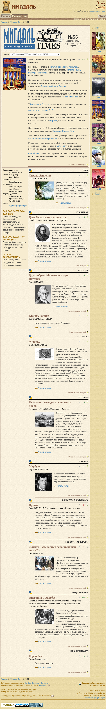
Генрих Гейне (71, 97)
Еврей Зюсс (36, 656)
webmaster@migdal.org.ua (95, 698)
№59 (99, 52)
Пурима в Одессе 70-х (63, 131)
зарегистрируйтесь (97, 11)
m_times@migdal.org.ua (18, 206)
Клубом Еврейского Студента (36, 683)
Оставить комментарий (77, 164)
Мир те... (35, 341)
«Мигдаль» (43, 685)
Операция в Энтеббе (42, 597)
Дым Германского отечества (47, 217)
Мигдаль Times (16, 22)
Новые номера (97, 28)
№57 (99, 97)
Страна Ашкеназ (40, 175)
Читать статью (65, 203)
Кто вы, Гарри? (39, 315)
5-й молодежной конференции (42, 138)
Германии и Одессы (39, 104)
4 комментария (80, 266)
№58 (99, 74)
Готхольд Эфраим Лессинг (53, 86)
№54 (99, 166)
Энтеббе (61, 146)
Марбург (53, 120)
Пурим (33, 505)
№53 (99, 189)
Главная (4, 22)
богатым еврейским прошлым (64, 67)
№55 (99, 143)
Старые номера (98, 193)
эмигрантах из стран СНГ (40, 110)
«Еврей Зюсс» (35, 153)
